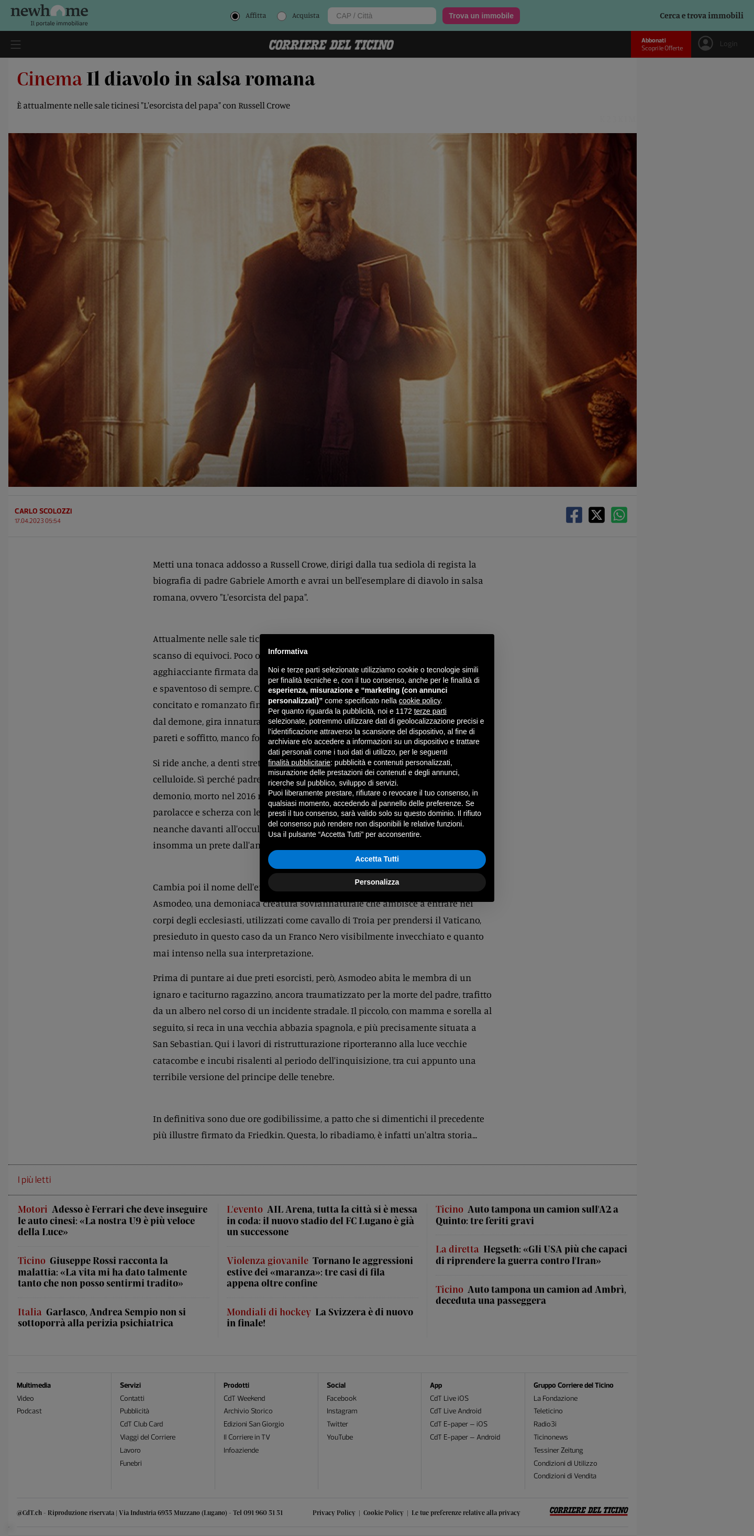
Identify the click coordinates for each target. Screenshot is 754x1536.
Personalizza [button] (377, 882)
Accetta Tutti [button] (377, 859)
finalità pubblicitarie (299, 762)
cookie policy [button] (419, 700)
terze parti (430, 711)
